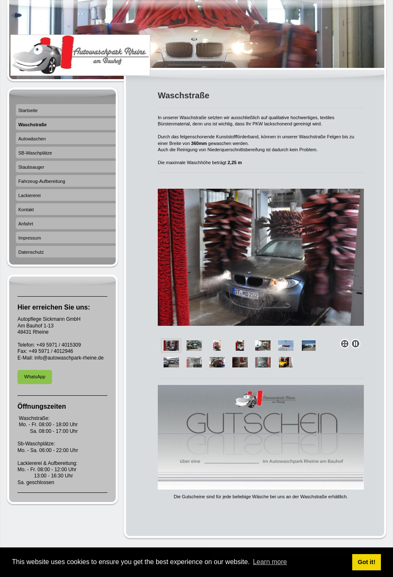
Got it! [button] (366, 562)
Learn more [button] (270, 561)
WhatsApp (34, 376)
